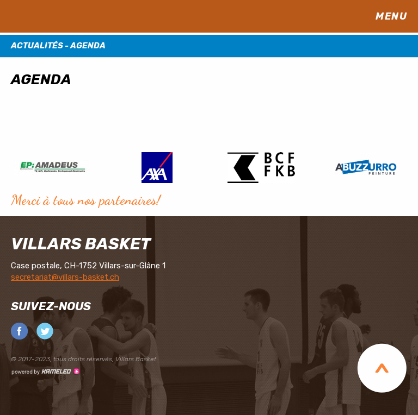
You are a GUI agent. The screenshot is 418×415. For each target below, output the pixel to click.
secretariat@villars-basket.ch (65, 277)
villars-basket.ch (76, 16)
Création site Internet (45, 371)
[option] (52, 166)
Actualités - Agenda (209, 46)
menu (396, 16)
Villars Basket (81, 243)
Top (381, 368)
